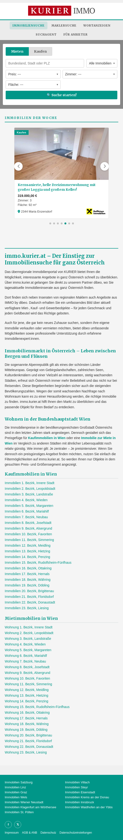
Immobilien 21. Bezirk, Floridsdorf (29, 597)
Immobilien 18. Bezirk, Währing (28, 579)
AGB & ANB (29, 832)
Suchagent (46, 34)
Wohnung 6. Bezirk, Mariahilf (26, 656)
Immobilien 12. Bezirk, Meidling (28, 545)
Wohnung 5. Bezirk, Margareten (28, 650)
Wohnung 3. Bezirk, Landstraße (28, 638)
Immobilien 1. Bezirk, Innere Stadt (29, 483)
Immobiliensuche (29, 25)
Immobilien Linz (15, 787)
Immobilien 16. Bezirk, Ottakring (28, 568)
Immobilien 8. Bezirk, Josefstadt (28, 523)
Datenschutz (48, 832)
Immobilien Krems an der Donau (87, 797)
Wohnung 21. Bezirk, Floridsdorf (28, 741)
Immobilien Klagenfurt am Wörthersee (30, 807)
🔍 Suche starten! (61, 95)
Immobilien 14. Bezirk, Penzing (27, 557)
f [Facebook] (8, 824)
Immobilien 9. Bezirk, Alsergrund (28, 528)
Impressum (12, 832)
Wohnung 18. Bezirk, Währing (27, 724)
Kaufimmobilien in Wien (47, 438)
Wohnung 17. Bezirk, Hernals (26, 718)
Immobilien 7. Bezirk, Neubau (26, 517)
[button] (18, 166)
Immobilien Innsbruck (79, 802)
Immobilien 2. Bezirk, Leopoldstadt (30, 488)
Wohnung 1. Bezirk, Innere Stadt (28, 627)
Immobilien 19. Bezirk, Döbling (27, 585)
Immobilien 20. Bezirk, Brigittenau (29, 591)
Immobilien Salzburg (19, 782)
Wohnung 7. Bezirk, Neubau (25, 661)
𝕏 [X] (18, 824)
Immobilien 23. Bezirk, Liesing (27, 608)
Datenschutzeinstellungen (75, 832)
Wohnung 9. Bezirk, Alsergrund (27, 673)
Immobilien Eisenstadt (80, 792)
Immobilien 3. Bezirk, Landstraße (29, 494)
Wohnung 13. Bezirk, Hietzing (26, 695)
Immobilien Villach (77, 782)
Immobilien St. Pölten (19, 812)
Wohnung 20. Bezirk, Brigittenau (28, 735)
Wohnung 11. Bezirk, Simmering (28, 684)
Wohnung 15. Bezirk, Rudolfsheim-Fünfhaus (37, 707)
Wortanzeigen (96, 25)
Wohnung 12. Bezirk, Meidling (27, 690)
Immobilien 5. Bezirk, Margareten (29, 506)
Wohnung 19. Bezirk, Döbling (26, 729)
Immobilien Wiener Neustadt (24, 802)
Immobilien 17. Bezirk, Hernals (27, 574)
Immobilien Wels (16, 797)
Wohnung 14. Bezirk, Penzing (26, 701)
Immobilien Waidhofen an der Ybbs (89, 807)
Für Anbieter (76, 34)
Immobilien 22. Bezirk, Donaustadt (30, 602)
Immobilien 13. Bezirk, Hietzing (27, 551)
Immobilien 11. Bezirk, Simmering (29, 540)
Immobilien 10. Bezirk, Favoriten (28, 534)
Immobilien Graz (16, 792)
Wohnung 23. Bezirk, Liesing (26, 752)
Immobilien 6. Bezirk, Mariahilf (27, 511)
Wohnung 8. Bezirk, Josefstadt (27, 667)
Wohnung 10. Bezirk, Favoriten (27, 678)
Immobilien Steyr (76, 787)
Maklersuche (63, 25)
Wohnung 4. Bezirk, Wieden (25, 644)
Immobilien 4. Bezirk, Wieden (26, 500)
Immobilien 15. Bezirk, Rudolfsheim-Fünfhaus (38, 562)
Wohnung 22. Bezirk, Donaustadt (29, 747)
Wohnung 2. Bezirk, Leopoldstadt (29, 633)
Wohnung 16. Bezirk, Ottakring (27, 712)
